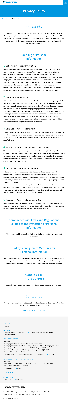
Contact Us (8, 379)
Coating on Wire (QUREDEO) (40, 350)
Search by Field (9, 354)
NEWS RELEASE (8, 373)
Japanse (7, 326)
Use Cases (51, 354)
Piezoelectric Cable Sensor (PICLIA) (14, 352)
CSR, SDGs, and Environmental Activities (41, 332)
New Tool (7, 364)
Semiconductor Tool (32, 364)
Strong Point (8, 368)
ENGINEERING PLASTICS (11, 339)
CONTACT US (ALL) (9, 377)
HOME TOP (6, 324)
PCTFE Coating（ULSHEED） (38, 348)
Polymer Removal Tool (12, 366)
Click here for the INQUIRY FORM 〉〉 (34, 310)
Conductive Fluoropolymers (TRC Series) (16, 350)
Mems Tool (18, 364)
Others (26, 366)
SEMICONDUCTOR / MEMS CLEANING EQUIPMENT (18, 359)
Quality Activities (10, 334)
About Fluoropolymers (25, 354)
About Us (20, 368)
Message (21, 332)
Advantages (40, 354)
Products (7, 342)
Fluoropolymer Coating (52, 346)
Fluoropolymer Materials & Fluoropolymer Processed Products (23, 344)
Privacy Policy (20, 379)
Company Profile (10, 332)
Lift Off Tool (48, 364)
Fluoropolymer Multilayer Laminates (15, 348)
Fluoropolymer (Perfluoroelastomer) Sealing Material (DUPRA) (23, 346)
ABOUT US (6, 330)
